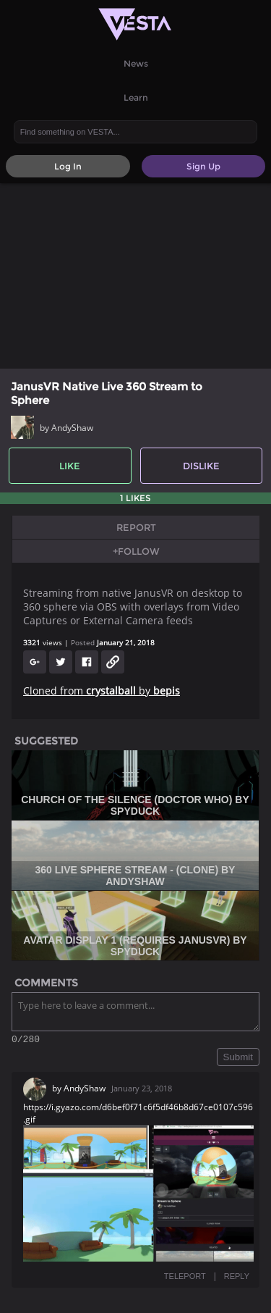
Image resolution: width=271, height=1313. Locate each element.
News (136, 63)
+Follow (136, 551)
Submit (238, 1059)
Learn (136, 97)
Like (69, 465)
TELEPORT (185, 1278)
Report (136, 527)
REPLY (236, 1278)
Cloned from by (101, 690)
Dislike (201, 465)
